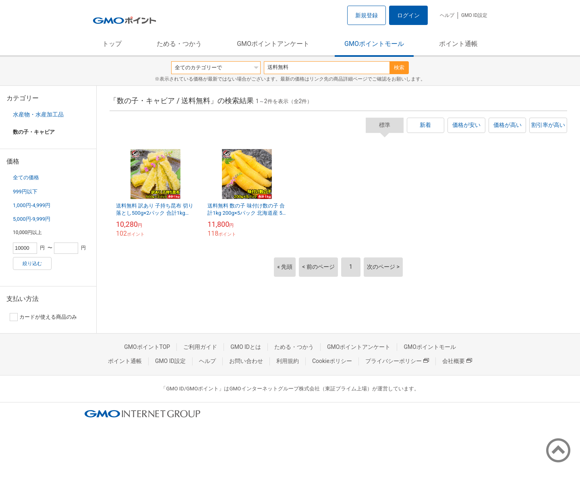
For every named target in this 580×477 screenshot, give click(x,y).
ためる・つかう (179, 44)
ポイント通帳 (458, 44)
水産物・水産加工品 (38, 114)
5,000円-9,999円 (31, 219)
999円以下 (25, 192)
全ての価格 (26, 177)
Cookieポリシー (332, 361)
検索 (399, 67)
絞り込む (32, 263)
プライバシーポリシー (397, 361)
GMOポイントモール (374, 44)
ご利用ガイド (200, 347)
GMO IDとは (245, 347)
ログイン (408, 15)
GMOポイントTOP (147, 347)
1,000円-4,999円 (31, 205)
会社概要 (457, 361)
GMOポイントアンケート (273, 44)
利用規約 (287, 361)
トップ (112, 44)
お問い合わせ (246, 361)
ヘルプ (447, 15)
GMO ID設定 (474, 15)
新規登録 (366, 15)
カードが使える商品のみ (43, 317)
